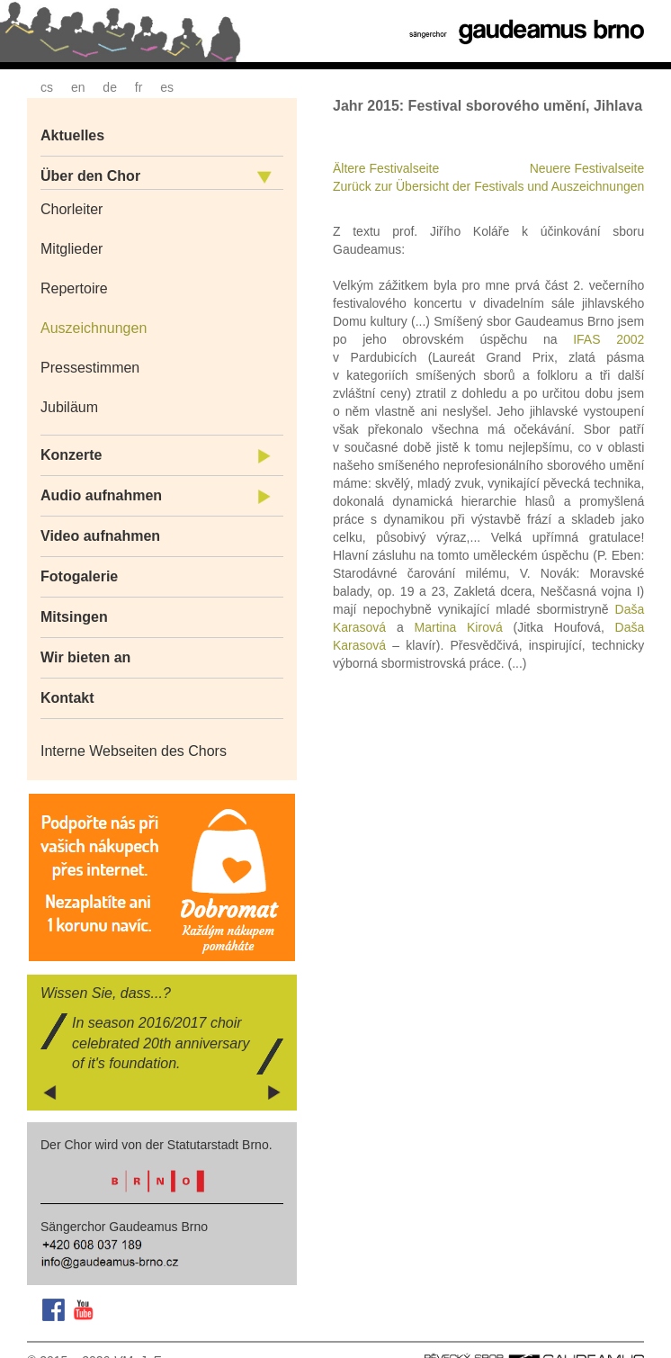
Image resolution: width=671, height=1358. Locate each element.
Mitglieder (71, 248)
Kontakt (67, 698)
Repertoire (74, 288)
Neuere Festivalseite (587, 168)
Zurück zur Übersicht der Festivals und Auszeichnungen (488, 186)
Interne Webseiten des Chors (133, 751)
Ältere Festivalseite (386, 168)
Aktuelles (72, 135)
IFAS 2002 (608, 339)
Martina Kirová (459, 627)
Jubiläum (69, 407)
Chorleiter (71, 209)
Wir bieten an (85, 657)
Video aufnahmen (100, 536)
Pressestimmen (89, 367)
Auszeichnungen (93, 328)
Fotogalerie (79, 576)
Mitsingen (74, 617)
